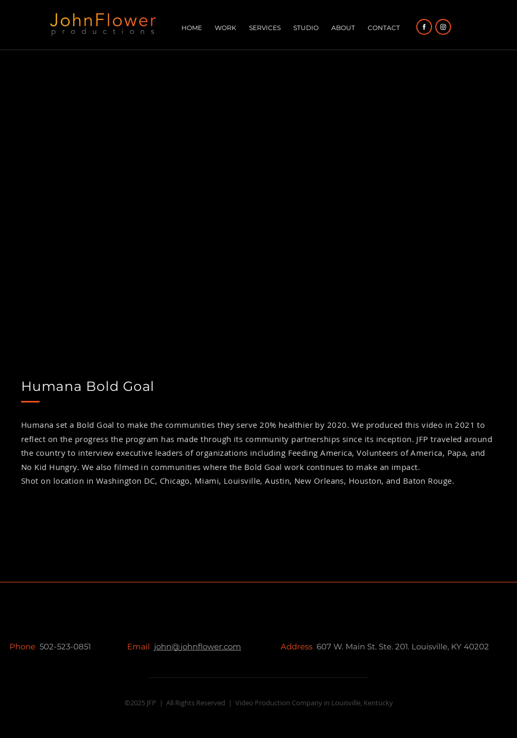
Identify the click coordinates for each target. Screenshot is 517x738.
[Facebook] (424, 27)
